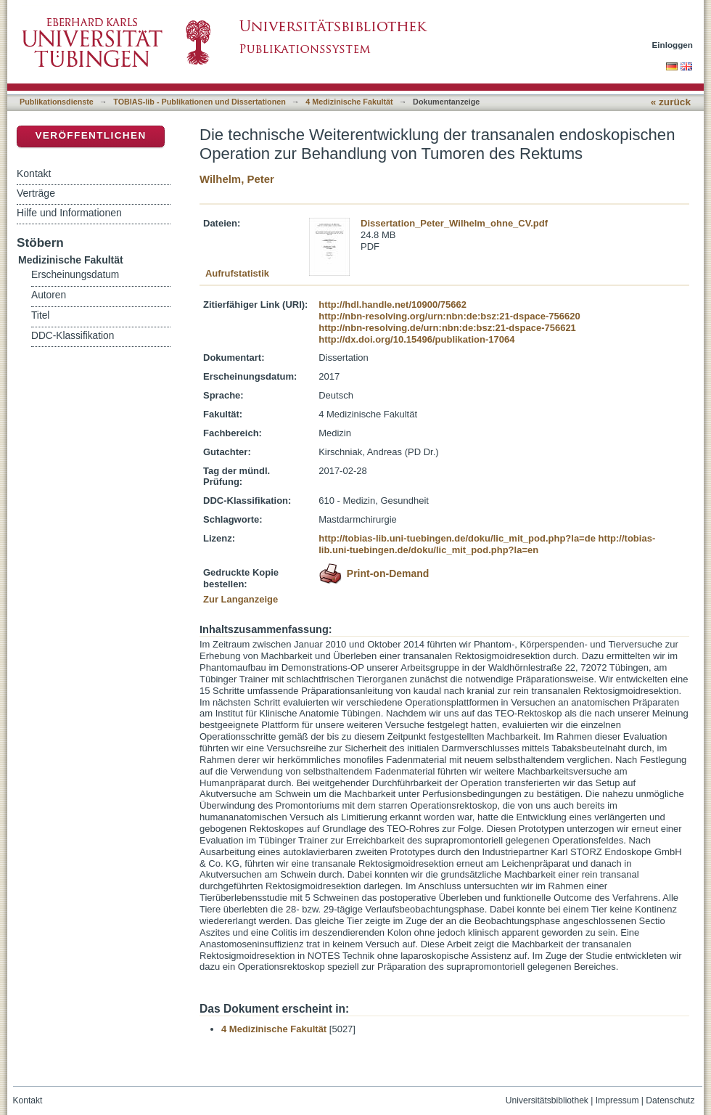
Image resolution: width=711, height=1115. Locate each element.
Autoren (48, 295)
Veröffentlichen (90, 135)
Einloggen (673, 44)
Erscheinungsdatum (75, 274)
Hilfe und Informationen (69, 212)
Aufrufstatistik (237, 273)
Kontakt (34, 173)
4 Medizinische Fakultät (349, 101)
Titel (40, 315)
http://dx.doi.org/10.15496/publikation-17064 (416, 339)
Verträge (36, 193)
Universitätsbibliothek (547, 1100)
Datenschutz (670, 1100)
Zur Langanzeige (240, 599)
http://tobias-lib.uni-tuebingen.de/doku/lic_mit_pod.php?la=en (486, 544)
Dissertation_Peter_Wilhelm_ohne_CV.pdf (454, 223)
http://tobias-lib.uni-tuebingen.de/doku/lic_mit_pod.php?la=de (457, 538)
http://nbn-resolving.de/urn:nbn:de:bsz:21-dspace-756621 (447, 327)
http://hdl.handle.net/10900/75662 (392, 304)
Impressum (617, 1100)
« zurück (671, 102)
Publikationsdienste (57, 101)
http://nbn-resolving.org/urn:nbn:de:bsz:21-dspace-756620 (449, 316)
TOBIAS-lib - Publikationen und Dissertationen (199, 101)
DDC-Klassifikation (72, 335)
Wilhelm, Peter (237, 179)
